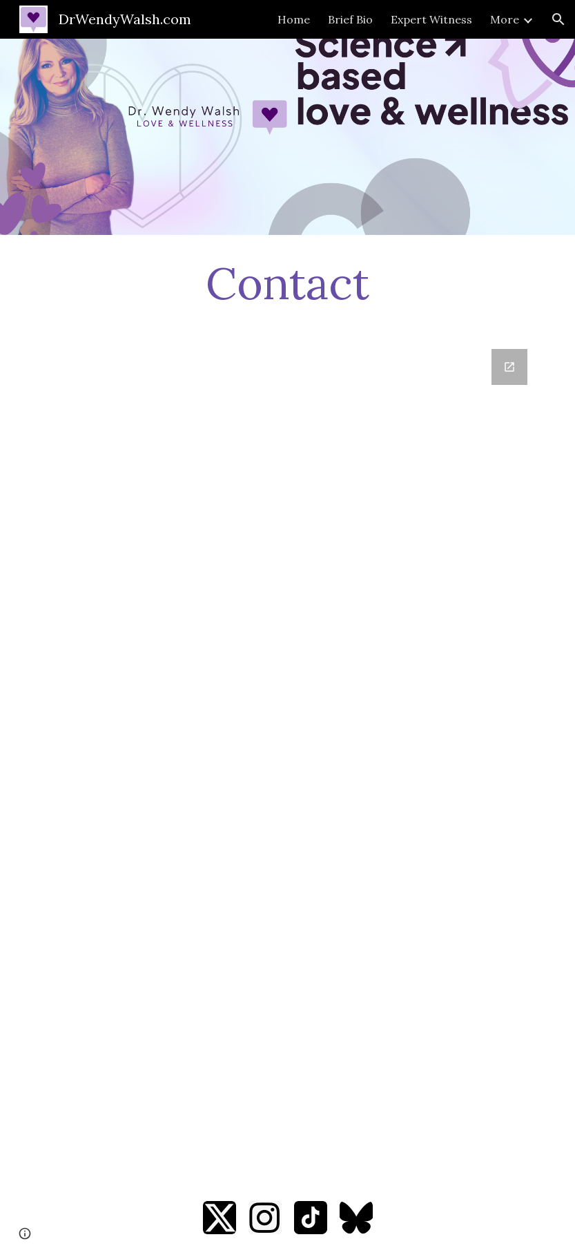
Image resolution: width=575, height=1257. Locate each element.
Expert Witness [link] (431, 19)
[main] (287, 284)
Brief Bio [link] (350, 19)
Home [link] (293, 19)
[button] (558, 19)
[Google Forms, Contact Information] (287, 755)
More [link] (504, 19)
